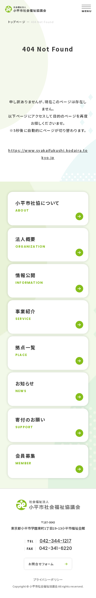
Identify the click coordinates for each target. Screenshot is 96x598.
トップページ (16, 22)
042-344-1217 (55, 541)
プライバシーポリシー (48, 579)
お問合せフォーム (41, 564)
